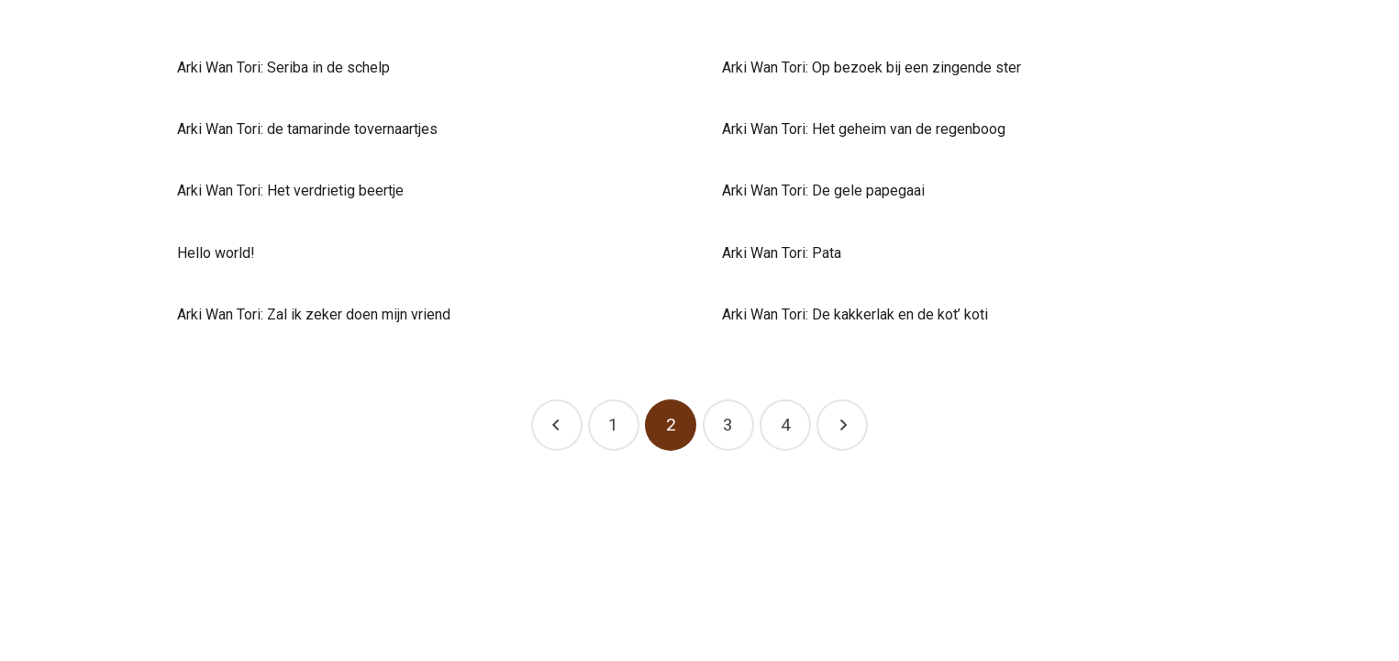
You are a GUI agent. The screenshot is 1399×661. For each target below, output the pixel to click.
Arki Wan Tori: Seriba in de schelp (283, 67)
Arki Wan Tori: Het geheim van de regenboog (863, 129)
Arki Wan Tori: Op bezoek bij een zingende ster (871, 67)
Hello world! (216, 253)
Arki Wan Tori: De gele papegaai (823, 190)
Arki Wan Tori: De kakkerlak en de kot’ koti (855, 314)
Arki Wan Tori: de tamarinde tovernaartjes (307, 129)
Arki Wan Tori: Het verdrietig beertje (290, 190)
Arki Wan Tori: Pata (781, 253)
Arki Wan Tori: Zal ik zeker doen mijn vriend (313, 314)
